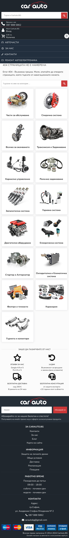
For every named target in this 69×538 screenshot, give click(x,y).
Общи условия (34, 457)
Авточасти (12, 42)
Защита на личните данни (34, 454)
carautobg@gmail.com (36, 519)
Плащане (34, 469)
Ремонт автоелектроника (21, 60)
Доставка (34, 461)
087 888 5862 (36, 515)
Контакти (11, 54)
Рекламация (34, 465)
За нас (9, 48)
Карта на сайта (34, 442)
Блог (34, 438)
